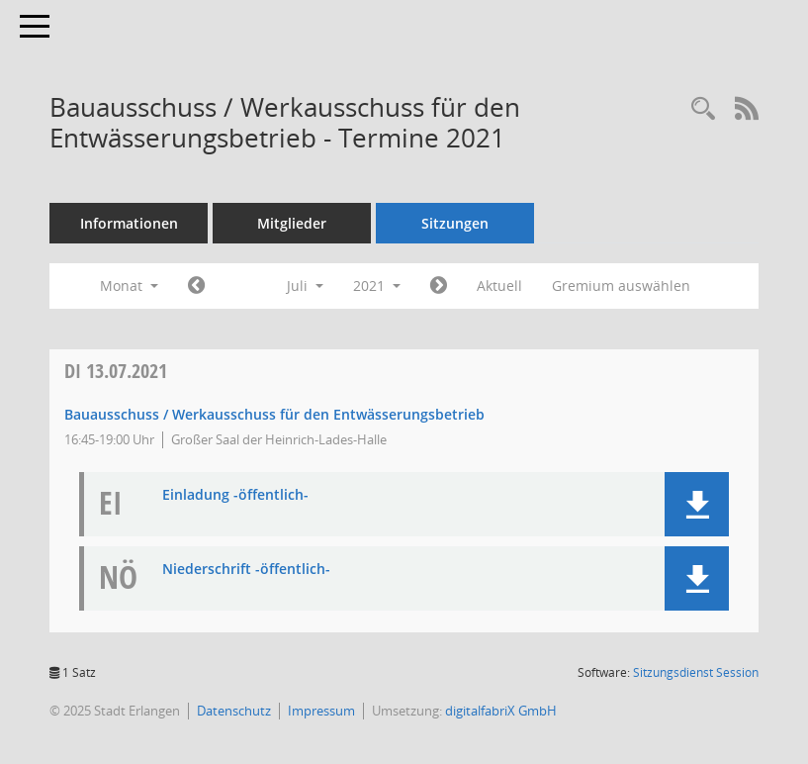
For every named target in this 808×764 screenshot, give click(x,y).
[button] (697, 504)
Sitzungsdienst (696, 672)
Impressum (321, 710)
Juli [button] (305, 285)
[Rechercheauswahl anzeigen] (703, 109)
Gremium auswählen (621, 285)
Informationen (129, 223)
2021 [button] (377, 285)
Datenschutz (234, 710)
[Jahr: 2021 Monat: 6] (196, 286)
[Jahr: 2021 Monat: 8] (438, 286)
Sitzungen (455, 223)
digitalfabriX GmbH (501, 710)
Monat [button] (129, 285)
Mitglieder (291, 223)
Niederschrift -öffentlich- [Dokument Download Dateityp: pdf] (246, 569)
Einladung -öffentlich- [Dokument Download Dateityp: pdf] (235, 495)
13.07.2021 (115, 370)
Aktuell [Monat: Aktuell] (499, 285)
